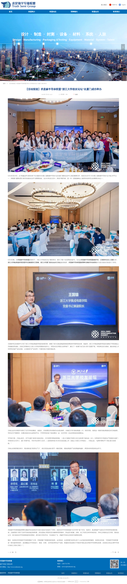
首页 (4, 83)
